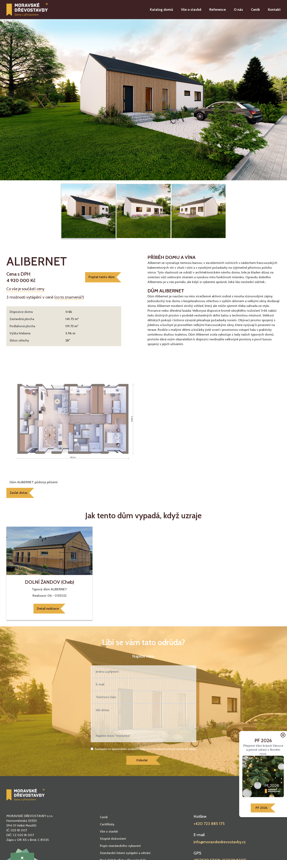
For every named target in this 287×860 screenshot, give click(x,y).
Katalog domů (161, 9)
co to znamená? (69, 297)
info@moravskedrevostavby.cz (220, 842)
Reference (217, 9)
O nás (238, 9)
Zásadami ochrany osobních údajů (174, 749)
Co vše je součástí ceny (25, 288)
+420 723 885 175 (209, 824)
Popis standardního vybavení (120, 846)
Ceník (255, 9)
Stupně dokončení (113, 839)
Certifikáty (107, 825)
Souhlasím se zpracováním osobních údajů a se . (145, 749)
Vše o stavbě (191, 9)
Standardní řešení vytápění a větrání (125, 853)
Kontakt (274, 9)
